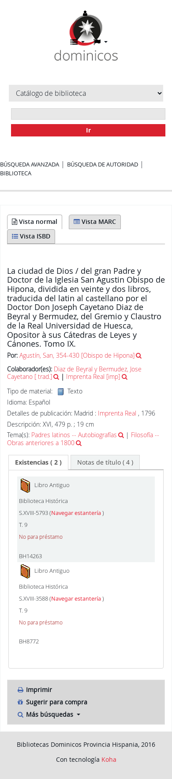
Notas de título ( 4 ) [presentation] (105, 462)
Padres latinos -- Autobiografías (74, 435)
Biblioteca (15, 173)
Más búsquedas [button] (45, 714)
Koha (108, 759)
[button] (78, 42)
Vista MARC (95, 221)
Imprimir (34, 689)
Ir (88, 130)
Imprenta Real (117, 413)
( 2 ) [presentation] (38, 462)
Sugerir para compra (51, 702)
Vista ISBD (31, 236)
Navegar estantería (76, 513)
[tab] (38, 462)
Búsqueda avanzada (29, 164)
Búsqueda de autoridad (102, 164)
